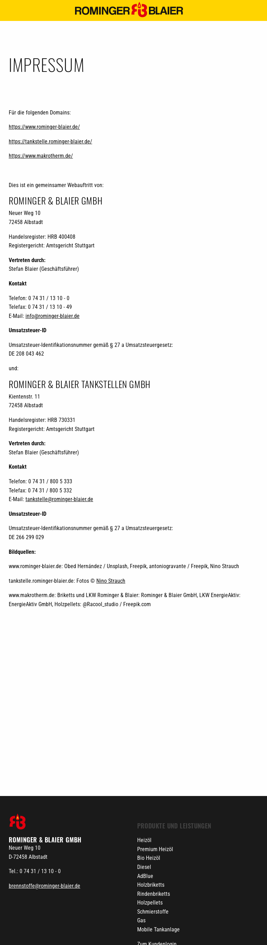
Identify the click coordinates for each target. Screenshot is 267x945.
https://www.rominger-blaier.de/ (44, 127)
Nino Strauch (110, 581)
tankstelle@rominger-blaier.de (59, 499)
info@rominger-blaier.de (52, 316)
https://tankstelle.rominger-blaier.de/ (50, 141)
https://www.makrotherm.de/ (41, 155)
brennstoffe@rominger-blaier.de (44, 886)
